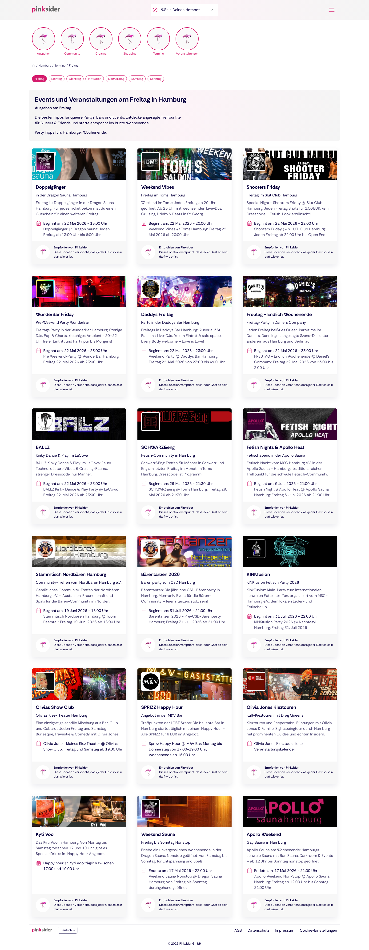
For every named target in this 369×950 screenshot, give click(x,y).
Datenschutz (258, 930)
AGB (238, 930)
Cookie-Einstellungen (318, 930)
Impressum (284, 930)
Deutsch (66, 930)
